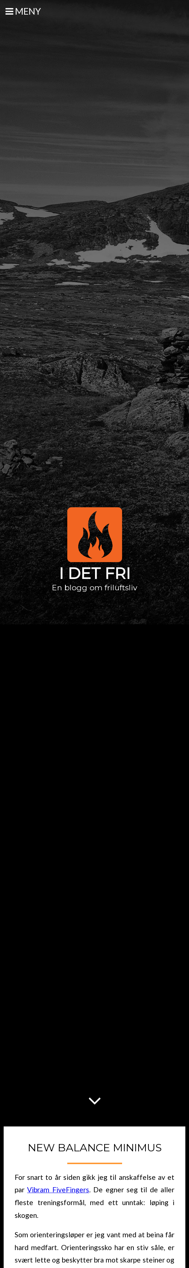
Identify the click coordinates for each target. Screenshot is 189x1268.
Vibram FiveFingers (58, 1189)
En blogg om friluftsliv (94, 587)
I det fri (95, 573)
